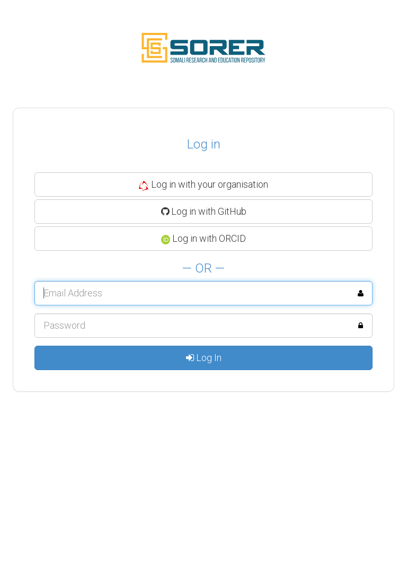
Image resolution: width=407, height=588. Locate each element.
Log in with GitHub (203, 211)
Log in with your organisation (203, 184)
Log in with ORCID (203, 238)
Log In (204, 357)
